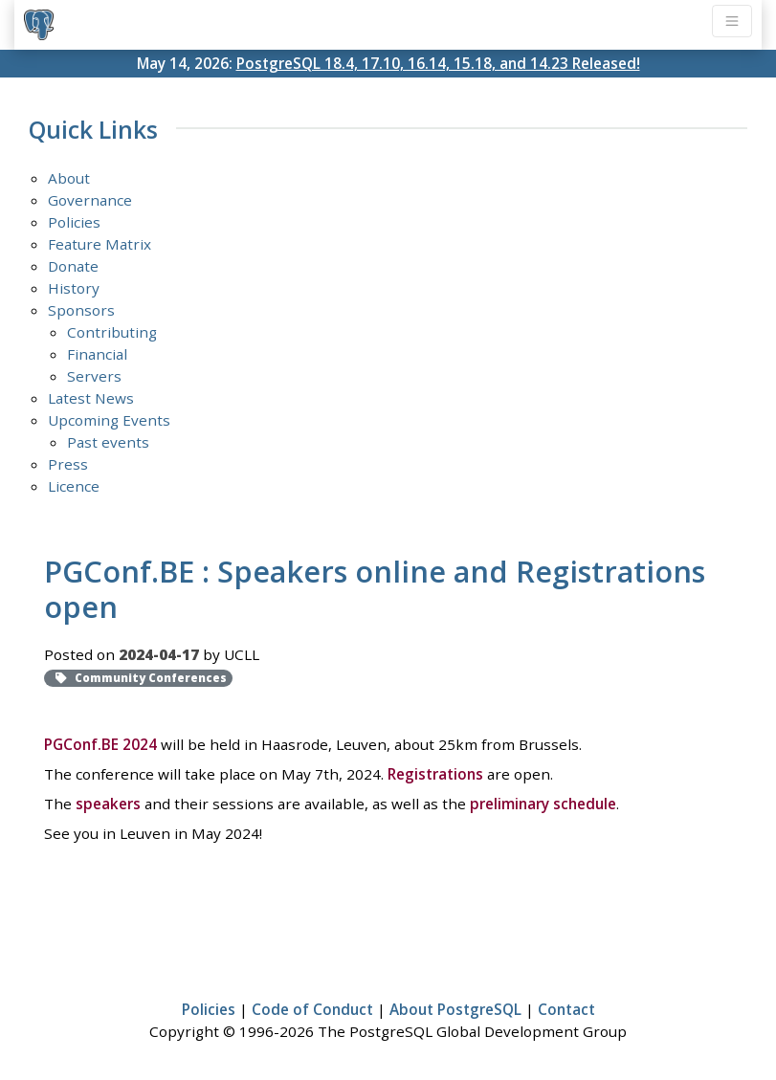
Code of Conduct (312, 1009)
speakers (108, 803)
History (74, 288)
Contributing (112, 332)
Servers (94, 376)
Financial (97, 354)
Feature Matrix (99, 243)
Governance (90, 199)
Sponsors (81, 310)
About (69, 177)
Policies (74, 221)
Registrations (435, 773)
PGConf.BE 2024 (100, 744)
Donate (73, 266)
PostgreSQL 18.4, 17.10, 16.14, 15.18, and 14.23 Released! (438, 63)
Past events (108, 442)
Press (68, 464)
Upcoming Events (109, 420)
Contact (566, 1009)
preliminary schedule (543, 803)
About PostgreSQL (455, 1009)
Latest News (91, 398)
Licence (74, 486)
